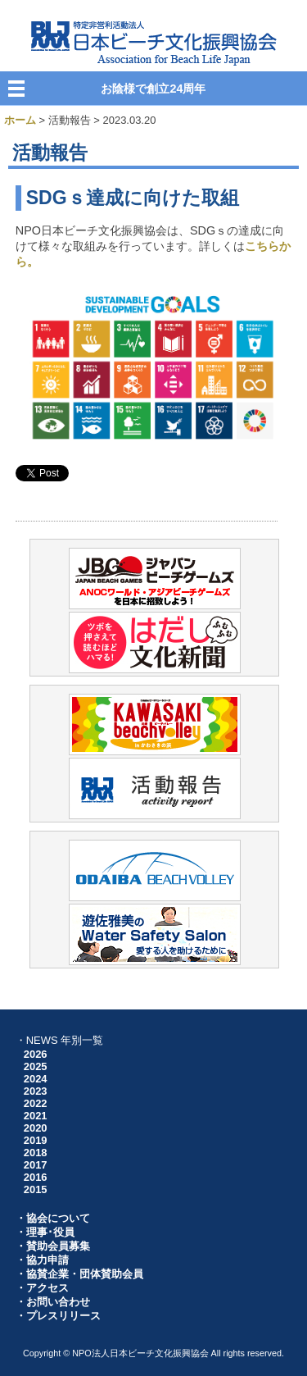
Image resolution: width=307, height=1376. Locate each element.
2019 (35, 1140)
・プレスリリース (58, 1316)
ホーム (20, 120)
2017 (35, 1165)
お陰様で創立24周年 (153, 88)
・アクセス (42, 1288)
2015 (35, 1189)
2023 (35, 1091)
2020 (35, 1128)
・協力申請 (42, 1260)
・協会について (53, 1218)
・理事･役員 (45, 1232)
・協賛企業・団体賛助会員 (79, 1274)
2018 (35, 1152)
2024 (35, 1079)
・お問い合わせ (53, 1302)
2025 (35, 1066)
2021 (35, 1115)
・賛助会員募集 (53, 1246)
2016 (35, 1177)
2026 (35, 1054)
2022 (35, 1103)
